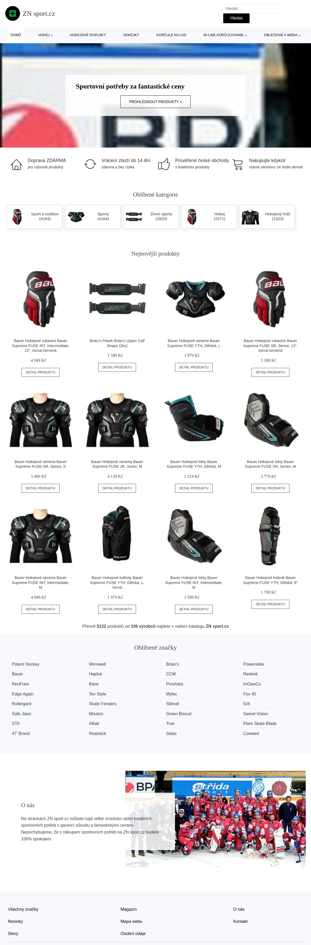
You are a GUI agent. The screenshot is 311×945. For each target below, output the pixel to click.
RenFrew (20, 684)
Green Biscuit (178, 714)
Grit (246, 704)
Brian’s (172, 664)
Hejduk (95, 674)
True (170, 723)
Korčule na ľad (171, 35)
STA (16, 723)
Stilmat (172, 704)
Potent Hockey (25, 664)
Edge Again (22, 694)
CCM (171, 674)
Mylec (171, 694)
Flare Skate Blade (260, 723)
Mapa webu (132, 921)
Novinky (15, 921)
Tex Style (97, 694)
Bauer (17, 674)
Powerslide (253, 664)
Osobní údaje (133, 933)
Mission (96, 714)
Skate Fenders (102, 704)
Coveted (251, 733)
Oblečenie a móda (281, 35)
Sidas (171, 733)
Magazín (129, 909)
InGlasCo (252, 684)
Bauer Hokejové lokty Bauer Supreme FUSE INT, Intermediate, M (193, 583)
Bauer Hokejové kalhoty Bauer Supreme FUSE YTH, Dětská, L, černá (117, 583)
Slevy (13, 933)
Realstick (97, 733)
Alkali (94, 723)
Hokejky (131, 35)
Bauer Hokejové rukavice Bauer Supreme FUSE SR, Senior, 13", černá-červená (270, 346)
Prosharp (174, 684)
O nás (239, 909)
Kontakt (240, 921)
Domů (16, 35)
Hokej (44, 35)
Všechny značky (23, 909)
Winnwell (97, 664)
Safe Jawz (21, 714)
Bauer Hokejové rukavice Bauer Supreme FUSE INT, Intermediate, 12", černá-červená (40, 346)
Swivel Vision (255, 714)
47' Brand (21, 733)
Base (94, 684)
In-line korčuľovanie (223, 35)
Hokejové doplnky (88, 35)
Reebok (250, 674)
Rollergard (21, 704)
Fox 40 (249, 694)
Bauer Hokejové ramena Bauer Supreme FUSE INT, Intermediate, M (40, 583)
